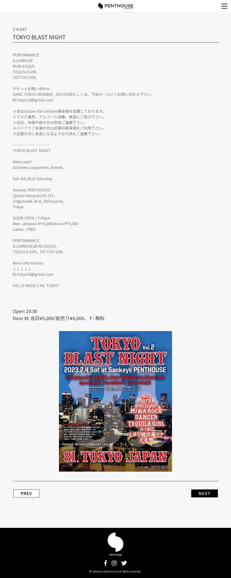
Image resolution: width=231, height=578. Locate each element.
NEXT (204, 493)
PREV (26, 493)
